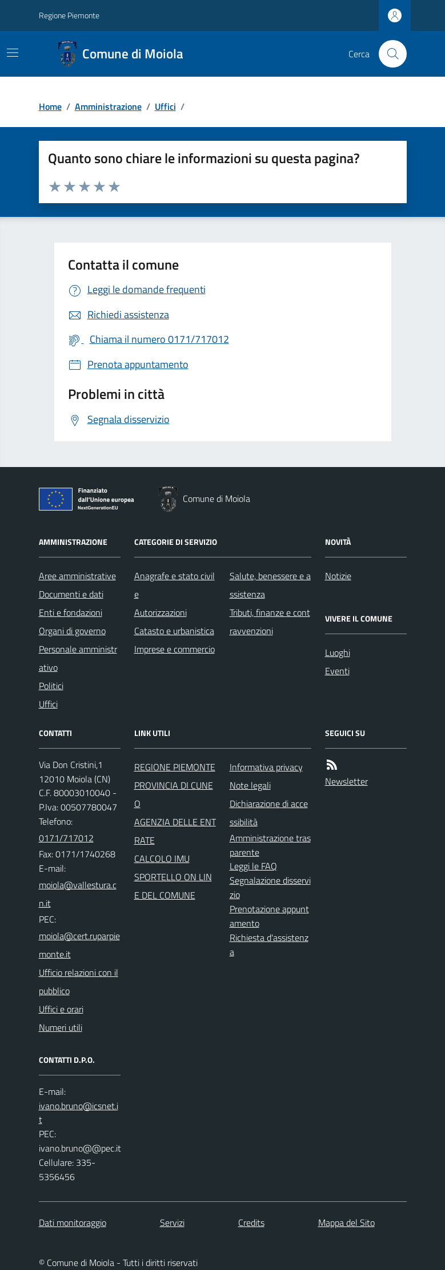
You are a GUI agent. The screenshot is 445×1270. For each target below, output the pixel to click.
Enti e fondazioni (70, 612)
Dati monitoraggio (72, 1222)
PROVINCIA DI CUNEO (173, 794)
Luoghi (337, 652)
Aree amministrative (77, 576)
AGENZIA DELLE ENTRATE (175, 831)
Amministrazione (108, 106)
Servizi (172, 1222)
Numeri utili (60, 1027)
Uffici (165, 106)
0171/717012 (66, 838)
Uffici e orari (61, 1009)
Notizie (338, 576)
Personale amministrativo (78, 658)
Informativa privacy (266, 767)
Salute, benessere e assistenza (270, 585)
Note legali (250, 785)
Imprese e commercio (174, 649)
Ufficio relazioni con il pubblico (78, 982)
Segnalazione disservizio (270, 887)
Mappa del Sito (346, 1222)
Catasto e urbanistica (174, 631)
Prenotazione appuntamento (269, 916)
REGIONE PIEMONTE (174, 767)
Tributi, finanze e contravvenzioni (270, 622)
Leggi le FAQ (253, 866)
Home (50, 106)
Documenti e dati (71, 594)
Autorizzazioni (160, 612)
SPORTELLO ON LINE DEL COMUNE (173, 886)
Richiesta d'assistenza (269, 945)
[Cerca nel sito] (388, 54)
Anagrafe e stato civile (174, 585)
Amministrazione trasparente (270, 845)
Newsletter (346, 781)
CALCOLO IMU (162, 858)
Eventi (337, 671)
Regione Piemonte (69, 15)
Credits (251, 1222)
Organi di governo (72, 631)
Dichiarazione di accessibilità (269, 813)
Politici (51, 686)
